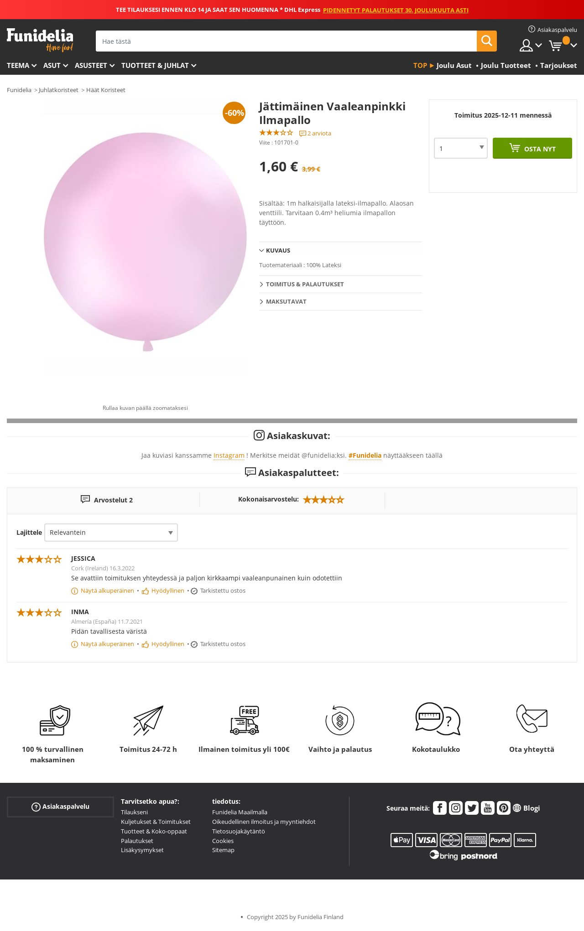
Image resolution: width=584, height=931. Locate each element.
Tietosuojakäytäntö (238, 831)
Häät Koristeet (105, 90)
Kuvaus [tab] (278, 250)
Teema (18, 65)
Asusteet (91, 65)
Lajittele (29, 532)
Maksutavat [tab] (286, 301)
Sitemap (223, 850)
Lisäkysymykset (142, 850)
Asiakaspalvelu (60, 807)
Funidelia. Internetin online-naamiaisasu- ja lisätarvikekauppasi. (40, 40)
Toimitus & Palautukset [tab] (305, 284)
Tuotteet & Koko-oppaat (154, 831)
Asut (52, 65)
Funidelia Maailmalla (239, 812)
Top (420, 65)
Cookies (223, 841)
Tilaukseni (134, 812)
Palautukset (137, 841)
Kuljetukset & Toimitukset (156, 821)
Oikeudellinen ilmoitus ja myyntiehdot (264, 821)
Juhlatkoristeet (58, 90)
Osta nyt (539, 149)
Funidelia (19, 90)
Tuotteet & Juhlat (155, 65)
